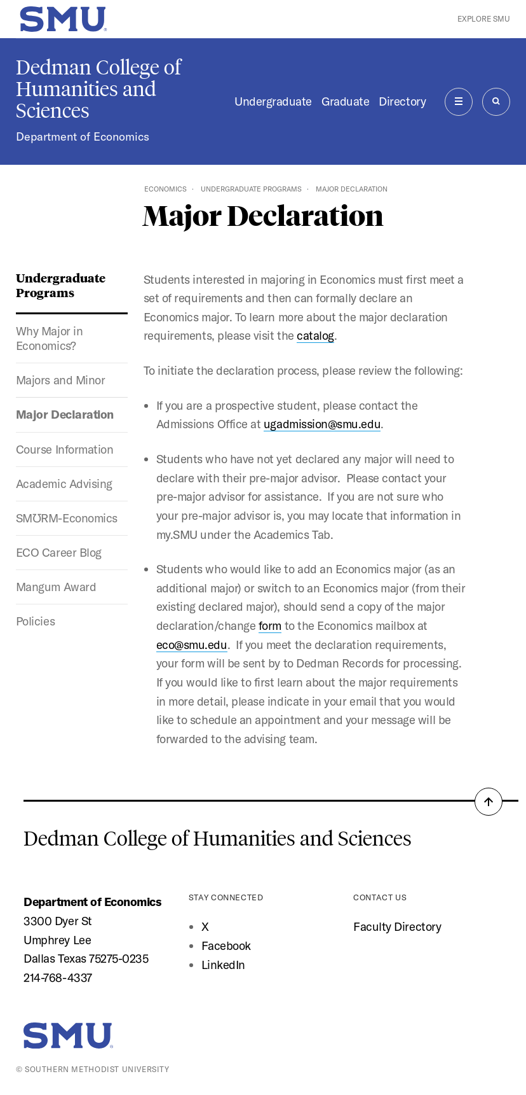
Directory (402, 101)
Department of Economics (82, 136)
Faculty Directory (397, 926)
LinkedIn (223, 964)
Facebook (226, 945)
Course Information (65, 449)
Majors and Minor (60, 379)
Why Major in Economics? (49, 338)
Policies (35, 621)
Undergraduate (273, 101)
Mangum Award (56, 586)
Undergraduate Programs (251, 189)
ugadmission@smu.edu (322, 423)
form (270, 625)
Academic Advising (64, 483)
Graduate (345, 101)
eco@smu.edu (191, 644)
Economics (165, 189)
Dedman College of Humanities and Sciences (98, 89)
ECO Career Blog (59, 552)
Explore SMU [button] (483, 19)
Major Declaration (65, 414)
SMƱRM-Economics (67, 518)
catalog (315, 335)
